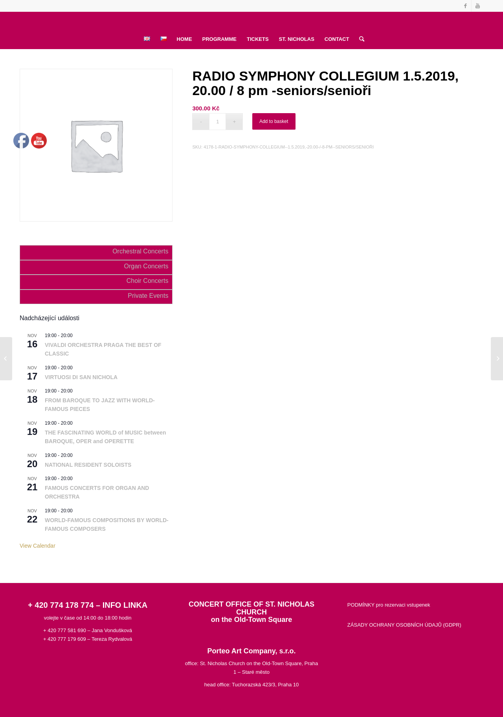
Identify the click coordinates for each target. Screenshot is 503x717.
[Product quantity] (217, 121)
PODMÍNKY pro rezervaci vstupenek (388, 605)
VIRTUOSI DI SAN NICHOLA (81, 377)
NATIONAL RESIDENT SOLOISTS (88, 465)
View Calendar (37, 546)
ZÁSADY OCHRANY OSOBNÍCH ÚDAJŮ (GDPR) (404, 625)
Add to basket (273, 121)
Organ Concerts (146, 266)
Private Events (148, 295)
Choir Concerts (148, 280)
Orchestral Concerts (140, 251)
